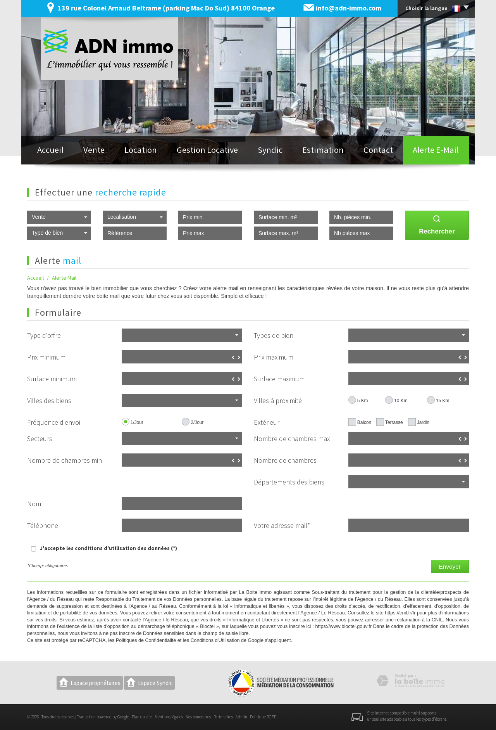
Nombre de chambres (285, 460)
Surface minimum (52, 378)
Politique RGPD (263, 717)
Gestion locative (207, 149)
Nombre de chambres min (64, 460)
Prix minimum (46, 357)
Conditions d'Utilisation (214, 640)
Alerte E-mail (436, 149)
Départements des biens (289, 481)
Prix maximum (273, 357)
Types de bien (273, 335)
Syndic (270, 149)
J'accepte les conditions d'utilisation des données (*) (108, 548)
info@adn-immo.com (348, 7)
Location (140, 149)
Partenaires (223, 717)
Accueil (50, 149)
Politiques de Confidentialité (146, 640)
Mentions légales (169, 717)
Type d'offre (44, 335)
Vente (94, 149)
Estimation (323, 149)
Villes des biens (49, 400)
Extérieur (266, 422)
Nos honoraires (198, 717)
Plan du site (142, 717)
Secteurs (39, 438)
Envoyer (450, 566)
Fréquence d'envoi (53, 422)
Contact (378, 149)
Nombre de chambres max (292, 438)
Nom (34, 503)
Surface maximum (279, 378)
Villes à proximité (278, 400)
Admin (241, 717)
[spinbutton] (182, 356)
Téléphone (42, 525)
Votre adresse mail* (282, 525)
